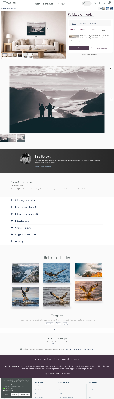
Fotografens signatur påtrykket (78, 41)
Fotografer (61, 4)
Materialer (39, 382)
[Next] (111, 99)
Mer (103, 30)
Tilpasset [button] (14, 394)
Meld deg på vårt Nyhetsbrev (15, 366)
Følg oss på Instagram (51, 373)
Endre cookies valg (88, 349)
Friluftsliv (13, 8)
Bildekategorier (57, 344)
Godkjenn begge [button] (24, 394)
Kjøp (79, 48)
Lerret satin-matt (39, 390)
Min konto (61, 390)
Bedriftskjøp (62, 393)
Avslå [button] (6, 394)
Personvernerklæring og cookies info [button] (13, 386)
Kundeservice (63, 382)
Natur (8, 8)
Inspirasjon (48, 4)
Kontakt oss (62, 386)
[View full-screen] (111, 68)
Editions (90, 393)
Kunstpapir (38, 393)
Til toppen (57, 330)
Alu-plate (37, 386)
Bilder (37, 4)
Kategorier (3, 8)
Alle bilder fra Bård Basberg (43, 166)
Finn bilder (92, 382)
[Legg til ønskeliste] (101, 48)
